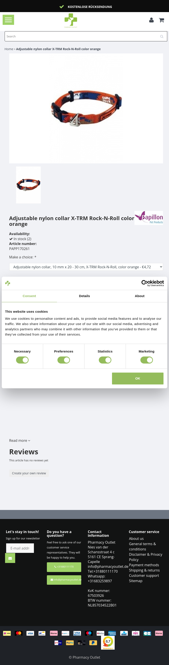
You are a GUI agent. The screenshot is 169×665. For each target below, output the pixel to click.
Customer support (144, 575)
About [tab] (140, 296)
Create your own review (29, 473)
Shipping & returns (144, 570)
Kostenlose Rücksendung (90, 7)
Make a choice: (22, 257)
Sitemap (135, 580)
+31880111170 (63, 566)
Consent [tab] (29, 296)
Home (9, 49)
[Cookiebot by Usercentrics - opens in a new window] (144, 283)
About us (136, 538)
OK (137, 378)
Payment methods (144, 565)
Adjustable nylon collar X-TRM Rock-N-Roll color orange (58, 49)
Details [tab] (84, 296)
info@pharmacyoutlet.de (66, 579)
